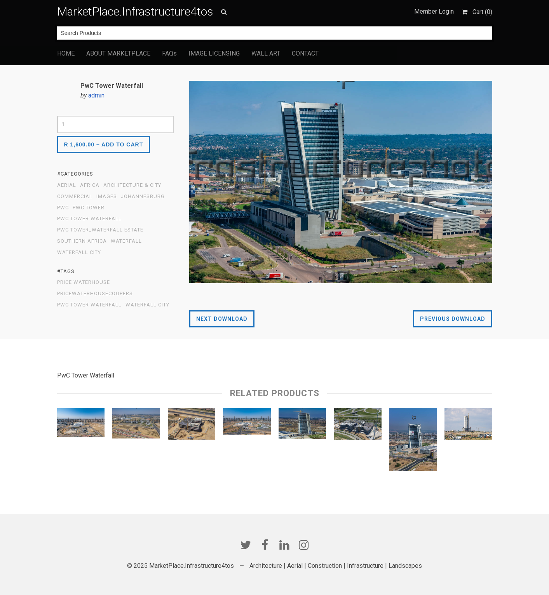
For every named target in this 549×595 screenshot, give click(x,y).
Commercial (74, 196)
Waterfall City (79, 252)
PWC (63, 208)
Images (106, 196)
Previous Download (452, 319)
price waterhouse (83, 282)
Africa (89, 185)
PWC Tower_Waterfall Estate (100, 230)
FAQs (169, 53)
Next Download (221, 319)
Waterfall (126, 241)
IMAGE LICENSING (214, 53)
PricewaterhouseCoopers (95, 293)
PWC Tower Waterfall (89, 218)
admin (96, 95)
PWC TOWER (89, 208)
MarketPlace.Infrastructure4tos (135, 11)
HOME (66, 53)
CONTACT (305, 53)
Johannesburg (143, 196)
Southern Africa (82, 241)
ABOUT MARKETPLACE (118, 53)
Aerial (66, 185)
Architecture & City (132, 185)
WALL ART (265, 53)
